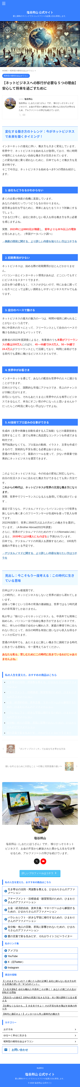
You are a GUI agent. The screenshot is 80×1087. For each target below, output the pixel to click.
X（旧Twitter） (16, 962)
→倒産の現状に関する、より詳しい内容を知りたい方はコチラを (39, 241)
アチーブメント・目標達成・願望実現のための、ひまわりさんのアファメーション (42, 694)
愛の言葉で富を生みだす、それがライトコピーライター (39, 732)
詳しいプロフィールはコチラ (39, 873)
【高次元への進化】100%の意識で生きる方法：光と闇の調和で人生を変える (39, 999)
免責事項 (40, 1068)
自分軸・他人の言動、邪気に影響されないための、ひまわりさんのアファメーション (42, 725)
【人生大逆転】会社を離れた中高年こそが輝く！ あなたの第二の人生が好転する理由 (39, 991)
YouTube (13, 956)
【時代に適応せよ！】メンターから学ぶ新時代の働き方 (31, 1014)
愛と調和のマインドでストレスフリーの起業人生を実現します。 (40, 1079)
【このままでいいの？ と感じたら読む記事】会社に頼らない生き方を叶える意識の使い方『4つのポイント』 (39, 982)
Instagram (13, 967)
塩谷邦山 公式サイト (40, 12)
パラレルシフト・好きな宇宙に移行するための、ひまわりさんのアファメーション (42, 715)
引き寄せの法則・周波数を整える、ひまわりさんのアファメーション (42, 684)
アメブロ (13, 950)
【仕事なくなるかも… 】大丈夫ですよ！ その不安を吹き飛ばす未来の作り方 (39, 1007)
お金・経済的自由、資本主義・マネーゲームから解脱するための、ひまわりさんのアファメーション (42, 704)
